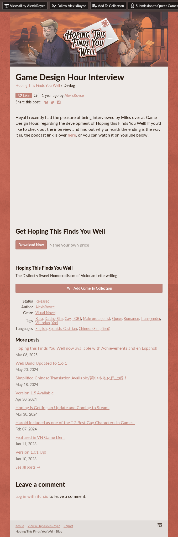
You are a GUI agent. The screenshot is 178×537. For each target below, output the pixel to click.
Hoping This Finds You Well (37, 85)
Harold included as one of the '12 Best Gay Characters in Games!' (75, 422)
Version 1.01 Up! (30, 451)
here (72, 134)
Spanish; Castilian (63, 329)
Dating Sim (54, 319)
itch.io (19, 526)
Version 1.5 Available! (35, 392)
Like (23, 95)
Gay (68, 319)
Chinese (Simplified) (94, 329)
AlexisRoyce (74, 95)
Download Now (31, 245)
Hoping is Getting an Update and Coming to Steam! (62, 407)
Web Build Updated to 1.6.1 (41, 362)
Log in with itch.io (31, 496)
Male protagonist (96, 319)
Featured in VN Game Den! (40, 437)
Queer (117, 319)
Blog (59, 531)
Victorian (42, 323)
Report (68, 526)
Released (42, 301)
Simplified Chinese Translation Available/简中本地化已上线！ (71, 377)
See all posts (25, 467)
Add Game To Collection (89, 288)
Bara (39, 319)
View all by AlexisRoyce (44, 526)
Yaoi (54, 323)
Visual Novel (45, 313)
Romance (131, 319)
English (41, 329)
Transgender (150, 319)
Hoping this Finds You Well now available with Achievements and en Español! (86, 347)
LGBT (76, 319)
